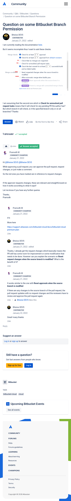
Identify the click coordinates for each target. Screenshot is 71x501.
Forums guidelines (15, 447)
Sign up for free (14, 365)
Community (18, 4)
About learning (14, 456)
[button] (35, 73)
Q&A (16, 14)
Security (11, 487)
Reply (5, 326)
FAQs (10, 443)
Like (9, 234)
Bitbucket (24, 14)
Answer (7, 122)
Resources (12, 460)
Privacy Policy (14, 479)
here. (40, 45)
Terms (10, 483)
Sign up (15, 341)
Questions (34, 14)
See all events (14, 410)
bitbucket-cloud (10, 394)
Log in (6, 341)
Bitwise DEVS (17, 35)
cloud (21, 394)
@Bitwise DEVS (11, 162)
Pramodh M (14, 152)
